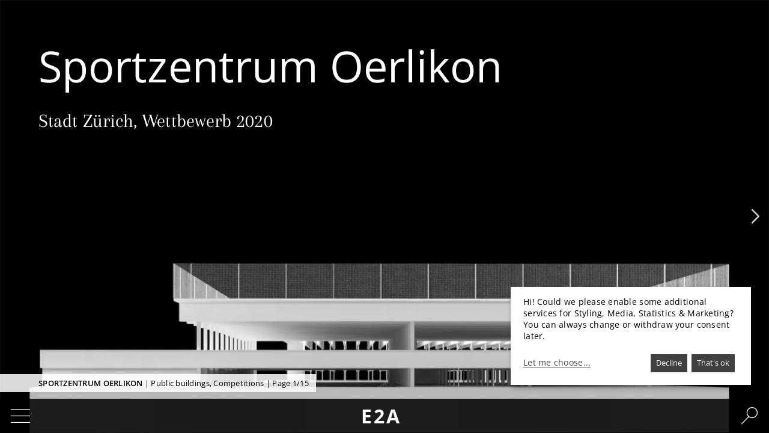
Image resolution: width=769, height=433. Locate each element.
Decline (669, 362)
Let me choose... (557, 362)
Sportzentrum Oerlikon (90, 383)
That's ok (713, 362)
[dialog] (631, 336)
